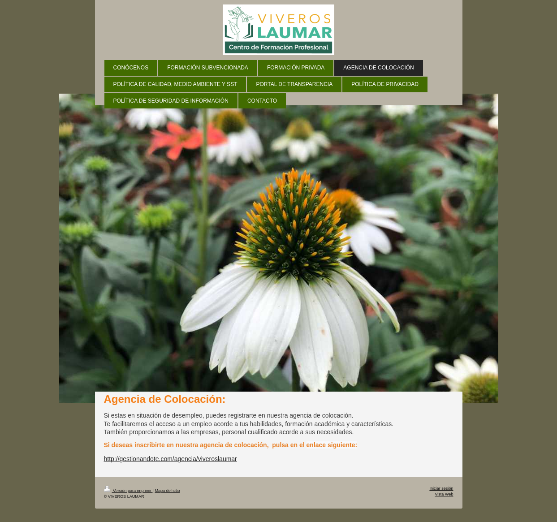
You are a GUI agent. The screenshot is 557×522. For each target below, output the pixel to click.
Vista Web (444, 494)
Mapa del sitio (167, 490)
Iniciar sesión (441, 488)
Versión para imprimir (128, 490)
